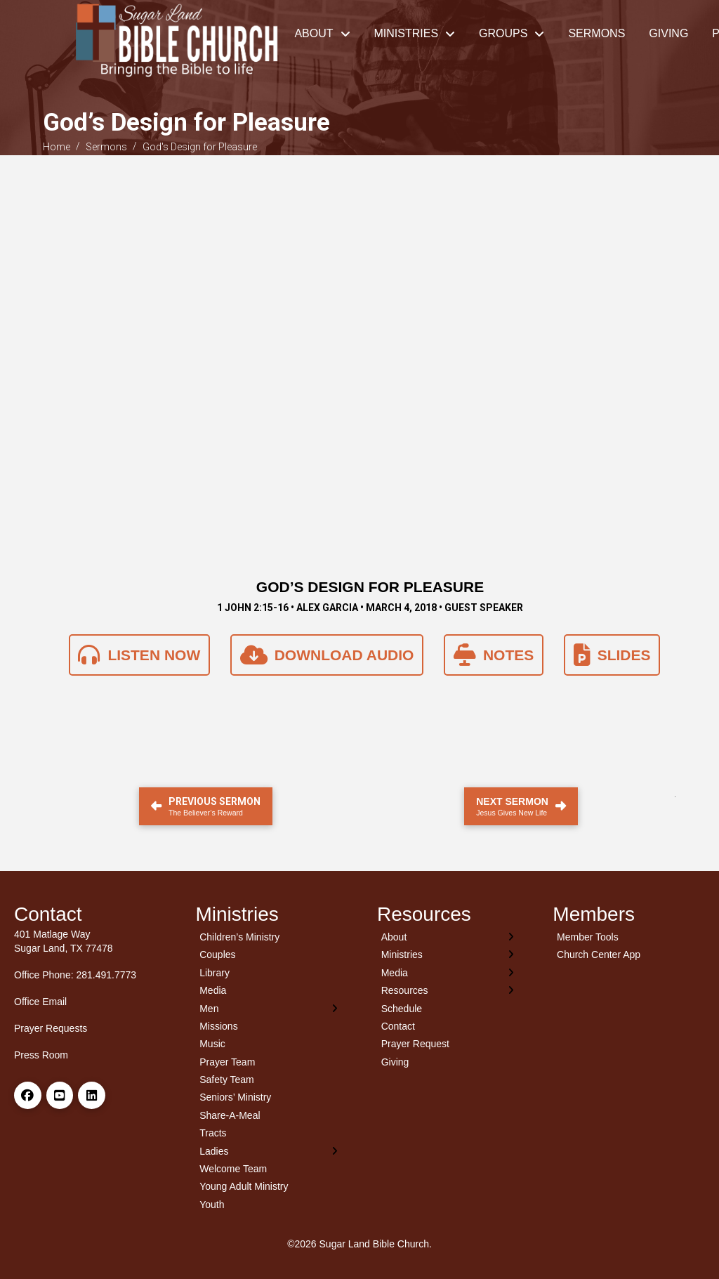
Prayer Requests (50, 1028)
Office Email (40, 1001)
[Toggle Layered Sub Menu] (269, 1008)
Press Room (41, 1055)
